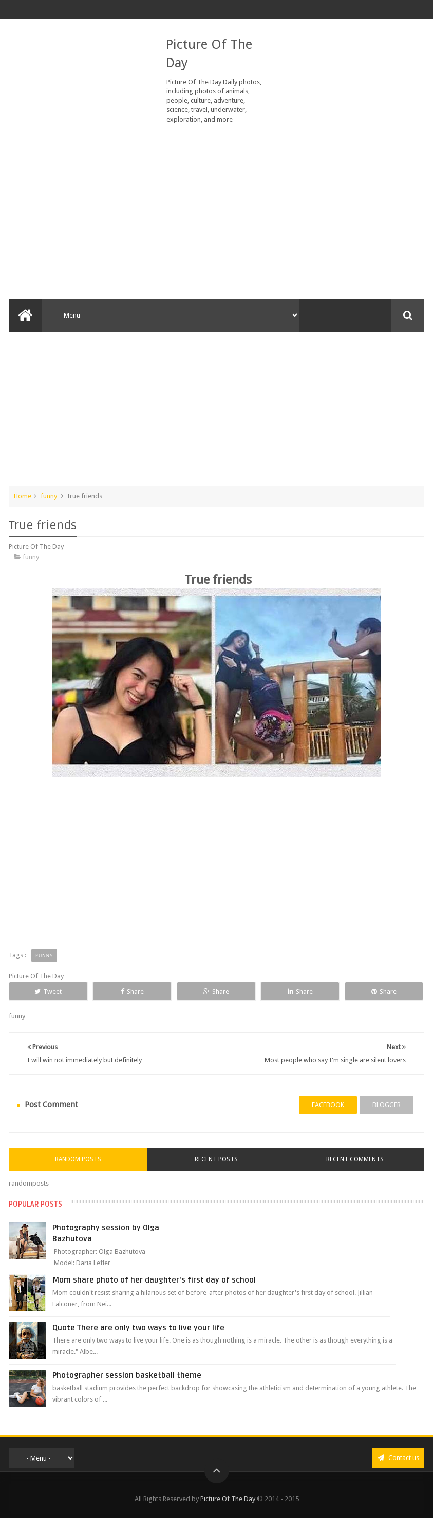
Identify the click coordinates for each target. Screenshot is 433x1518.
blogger (386, 1105)
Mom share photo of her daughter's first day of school (154, 1280)
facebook (328, 1105)
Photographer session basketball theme (126, 1375)
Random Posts (78, 1159)
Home (22, 496)
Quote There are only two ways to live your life (138, 1327)
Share (132, 991)
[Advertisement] (217, 211)
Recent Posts (216, 1159)
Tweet (48, 991)
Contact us (398, 1458)
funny (49, 496)
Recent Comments (355, 1159)
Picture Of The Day (227, 1499)
